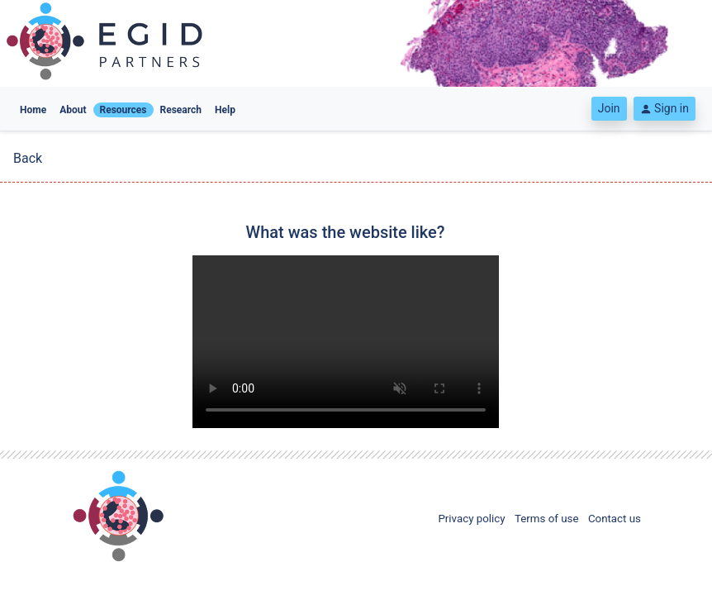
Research (181, 110)
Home (33, 110)
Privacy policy (471, 518)
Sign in (664, 108)
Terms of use (547, 518)
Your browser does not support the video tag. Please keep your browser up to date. (345, 341)
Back (27, 158)
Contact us (614, 518)
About (72, 110)
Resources (123, 110)
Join (609, 108)
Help (225, 110)
